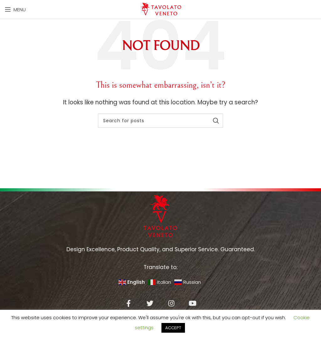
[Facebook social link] (128, 303)
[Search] (160, 120)
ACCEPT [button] (173, 328)
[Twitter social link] (149, 303)
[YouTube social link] (192, 303)
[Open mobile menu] (15, 9)
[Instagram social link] (171, 303)
